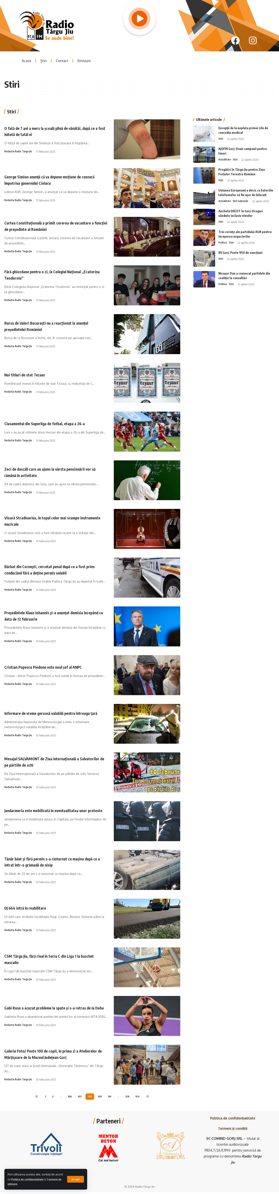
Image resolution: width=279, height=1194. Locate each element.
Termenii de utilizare (22, 1183)
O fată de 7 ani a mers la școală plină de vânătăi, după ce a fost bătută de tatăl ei (53, 131)
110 (110, 1097)
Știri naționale (242, 192)
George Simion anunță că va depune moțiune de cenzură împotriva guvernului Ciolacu (52, 180)
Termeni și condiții (232, 1130)
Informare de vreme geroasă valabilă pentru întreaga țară (48, 713)
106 (68, 1097)
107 (79, 1097)
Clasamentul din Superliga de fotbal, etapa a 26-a (54, 423)
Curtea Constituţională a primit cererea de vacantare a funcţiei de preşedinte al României (51, 226)
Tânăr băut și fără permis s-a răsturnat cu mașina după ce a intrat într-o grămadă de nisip (54, 861)
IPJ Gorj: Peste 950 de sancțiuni (240, 244)
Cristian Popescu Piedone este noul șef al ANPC (52, 667)
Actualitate (225, 151)
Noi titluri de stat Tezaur (29, 374)
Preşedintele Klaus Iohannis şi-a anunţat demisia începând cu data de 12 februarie (53, 615)
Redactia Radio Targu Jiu (19, 151)
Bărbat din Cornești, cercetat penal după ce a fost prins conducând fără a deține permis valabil (54, 569)
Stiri (220, 130)
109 (100, 1097)
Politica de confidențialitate (38, 1179)
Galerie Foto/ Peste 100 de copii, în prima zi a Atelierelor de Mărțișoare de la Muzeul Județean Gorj (52, 1054)
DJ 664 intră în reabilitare (30, 908)
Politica (223, 234)
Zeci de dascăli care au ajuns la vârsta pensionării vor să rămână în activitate (54, 472)
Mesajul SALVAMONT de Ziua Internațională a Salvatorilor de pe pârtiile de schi (50, 761)
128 (129, 1097)
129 (139, 1097)
